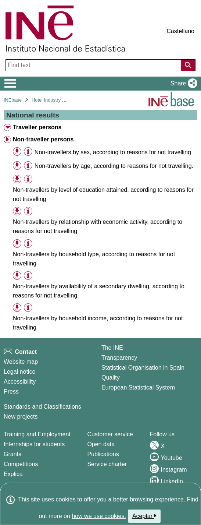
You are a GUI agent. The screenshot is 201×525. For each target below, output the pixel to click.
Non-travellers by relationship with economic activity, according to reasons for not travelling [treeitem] (97, 226)
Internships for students (34, 444)
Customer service (110, 434)
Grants (12, 454)
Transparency (119, 358)
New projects (20, 416)
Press (11, 391)
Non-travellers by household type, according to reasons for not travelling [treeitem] (94, 259)
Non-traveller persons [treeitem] (43, 139)
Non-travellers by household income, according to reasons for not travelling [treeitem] (98, 323)
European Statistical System (138, 387)
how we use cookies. (99, 516)
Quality (110, 377)
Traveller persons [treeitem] (37, 127)
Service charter (107, 464)
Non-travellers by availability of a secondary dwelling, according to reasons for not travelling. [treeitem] (98, 291)
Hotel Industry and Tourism (59, 100)
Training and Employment (37, 434)
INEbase (13, 100)
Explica (13, 474)
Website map (21, 362)
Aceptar (144, 515)
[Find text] (94, 65)
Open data (101, 444)
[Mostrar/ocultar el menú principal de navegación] (10, 83)
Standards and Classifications (42, 407)
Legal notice (19, 372)
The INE (112, 348)
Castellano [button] (180, 31)
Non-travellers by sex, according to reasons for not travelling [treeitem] (113, 152)
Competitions (21, 464)
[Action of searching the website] (188, 65)
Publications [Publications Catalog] (103, 454)
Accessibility (20, 381)
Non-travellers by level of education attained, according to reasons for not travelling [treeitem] (103, 194)
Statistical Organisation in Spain (142, 367)
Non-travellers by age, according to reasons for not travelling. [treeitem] (114, 166)
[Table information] (28, 151)
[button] (182, 83)
